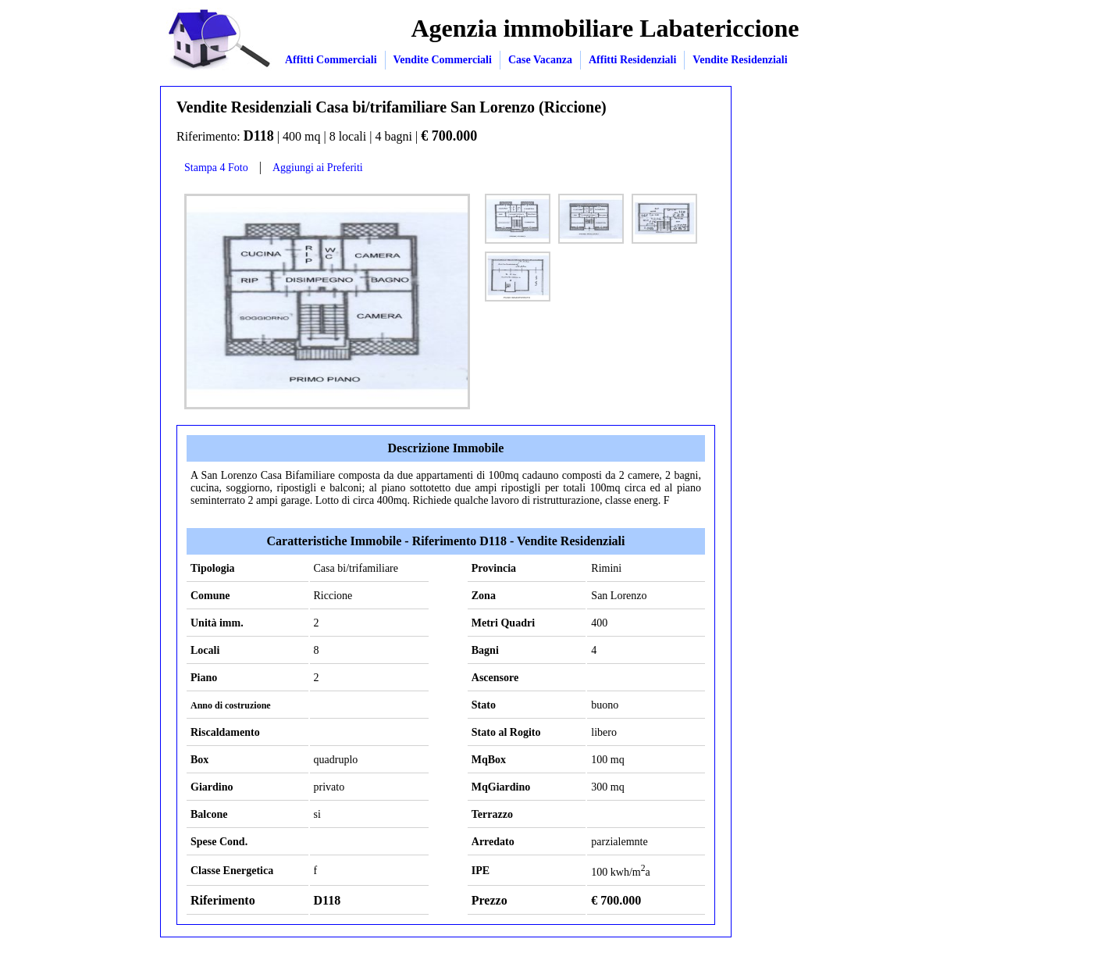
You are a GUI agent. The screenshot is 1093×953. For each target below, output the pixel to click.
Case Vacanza (540, 60)
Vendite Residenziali (739, 60)
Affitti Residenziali (632, 60)
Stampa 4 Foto (216, 167)
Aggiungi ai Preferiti (317, 167)
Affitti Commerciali (331, 60)
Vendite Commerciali (442, 60)
